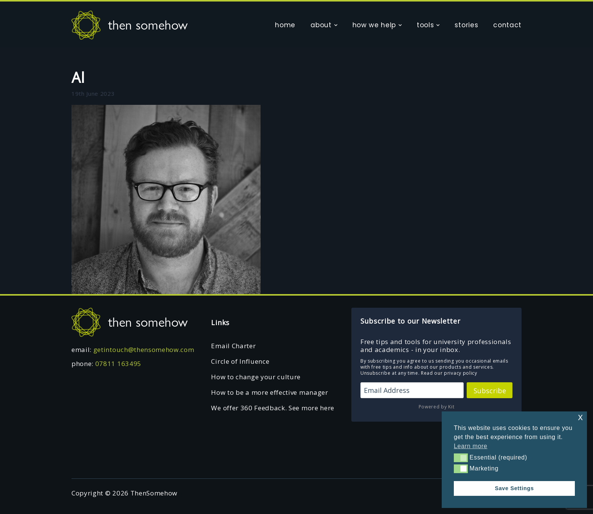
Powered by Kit (437, 407)
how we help (374, 25)
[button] (461, 457)
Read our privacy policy (449, 373)
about (320, 25)
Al (77, 77)
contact (507, 25)
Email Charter (233, 345)
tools (425, 25)
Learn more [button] (470, 446)
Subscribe (489, 390)
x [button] (580, 417)
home (285, 25)
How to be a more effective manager (269, 392)
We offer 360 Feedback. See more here (272, 407)
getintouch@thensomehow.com (143, 349)
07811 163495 (118, 363)
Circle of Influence (240, 361)
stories (466, 25)
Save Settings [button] (514, 488)
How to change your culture (256, 376)
